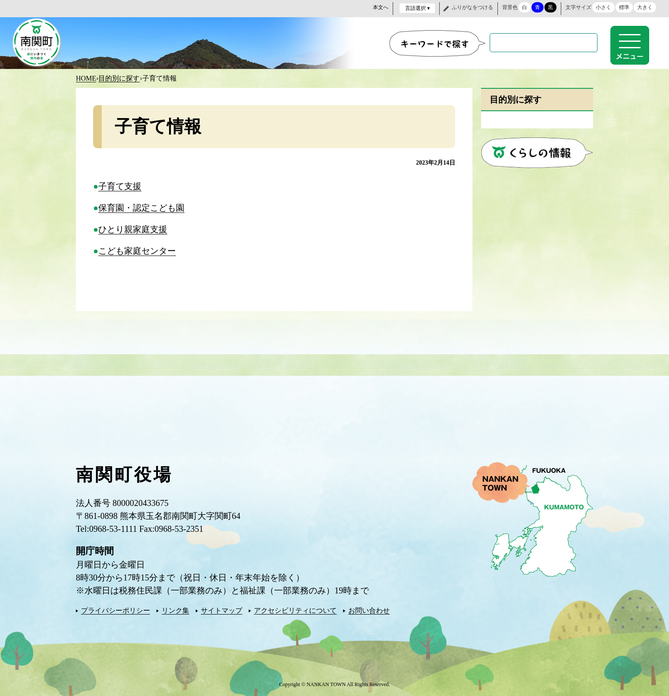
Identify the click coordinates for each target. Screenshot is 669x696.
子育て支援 (119, 185)
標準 (624, 7)
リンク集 (175, 609)
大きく (645, 7)
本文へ (380, 7)
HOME (86, 77)
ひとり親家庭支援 (132, 228)
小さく (603, 7)
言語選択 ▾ (417, 8)
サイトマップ (221, 609)
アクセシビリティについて (295, 609)
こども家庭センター (137, 250)
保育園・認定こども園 (141, 207)
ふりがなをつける (472, 7)
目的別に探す (119, 77)
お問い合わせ (369, 609)
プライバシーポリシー (115, 609)
